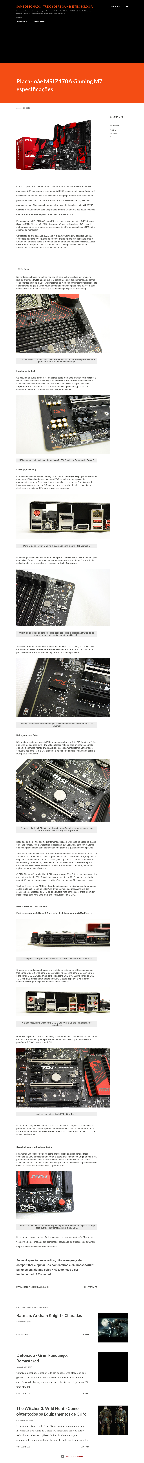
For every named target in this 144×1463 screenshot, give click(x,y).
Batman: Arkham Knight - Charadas (49, 1315)
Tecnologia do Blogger (72, 1456)
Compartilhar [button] (116, 117)
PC (111, 136)
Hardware (113, 133)
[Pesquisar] (115, 6)
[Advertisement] (72, 45)
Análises (113, 130)
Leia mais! (85, 1334)
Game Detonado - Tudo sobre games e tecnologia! (55, 6)
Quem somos (38, 21)
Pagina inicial (21, 21)
